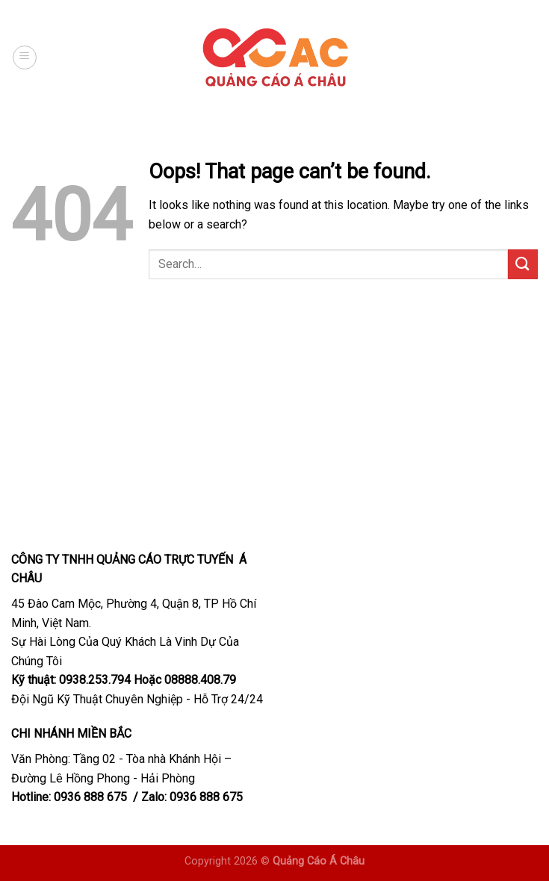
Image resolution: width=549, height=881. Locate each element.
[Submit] (523, 263)
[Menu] (25, 57)
